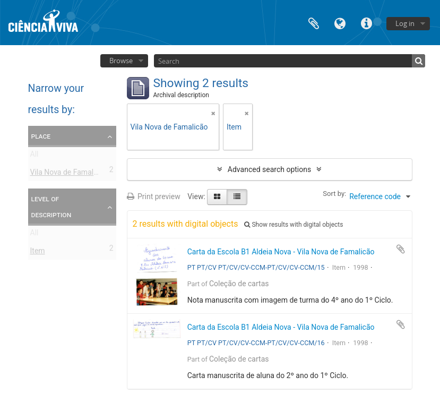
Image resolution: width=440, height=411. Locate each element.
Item (37, 253)
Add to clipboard (400, 249)
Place (41, 136)
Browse (121, 60)
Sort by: (334, 194)
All (34, 156)
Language (340, 22)
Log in (405, 23)
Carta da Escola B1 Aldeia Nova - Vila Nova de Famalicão (281, 251)
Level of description (51, 206)
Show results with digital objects (293, 224)
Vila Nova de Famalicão (69, 174)
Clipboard (313, 22)
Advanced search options (269, 169)
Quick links (366, 22)
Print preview (153, 196)
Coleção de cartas (239, 283)
